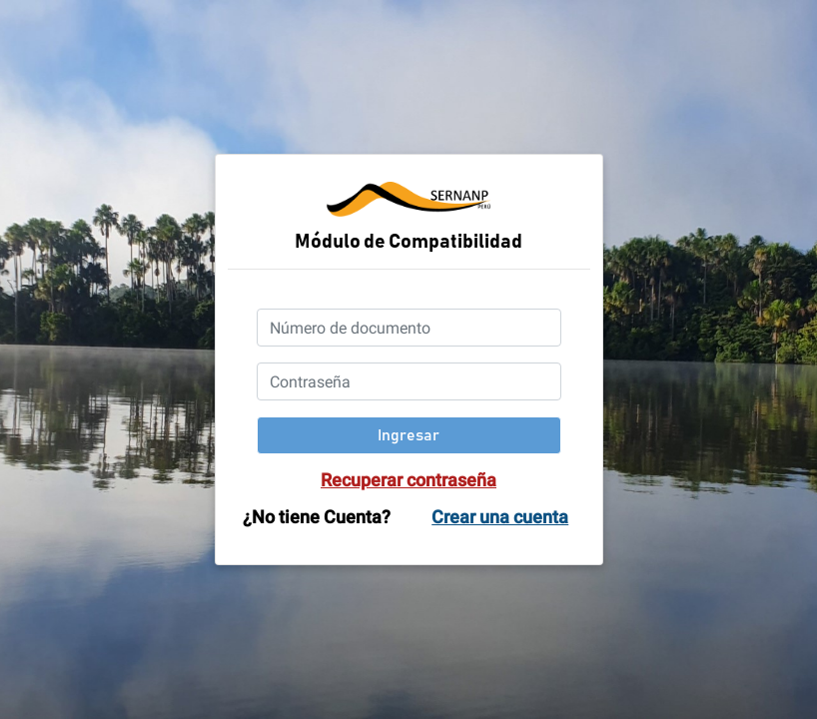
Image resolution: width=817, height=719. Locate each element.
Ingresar (408, 435)
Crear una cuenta (499, 516)
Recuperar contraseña (408, 479)
